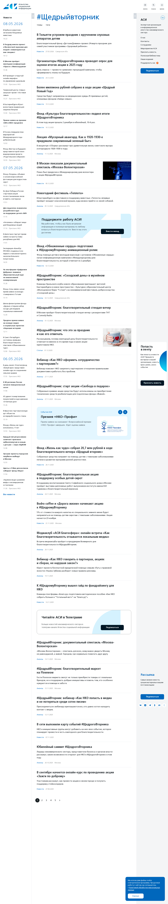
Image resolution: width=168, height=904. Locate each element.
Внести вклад (112, 231)
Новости (40, 51)
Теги (48, 25)
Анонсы (40, 154)
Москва (58, 154)
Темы (39, 25)
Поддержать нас (148, 63)
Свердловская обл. (62, 206)
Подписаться (112, 627)
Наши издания (147, 59)
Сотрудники (146, 45)
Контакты (145, 41)
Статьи (40, 350)
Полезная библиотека (150, 56)
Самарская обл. (61, 51)
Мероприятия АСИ (149, 48)
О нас (143, 38)
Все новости (9, 494)
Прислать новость (148, 52)
